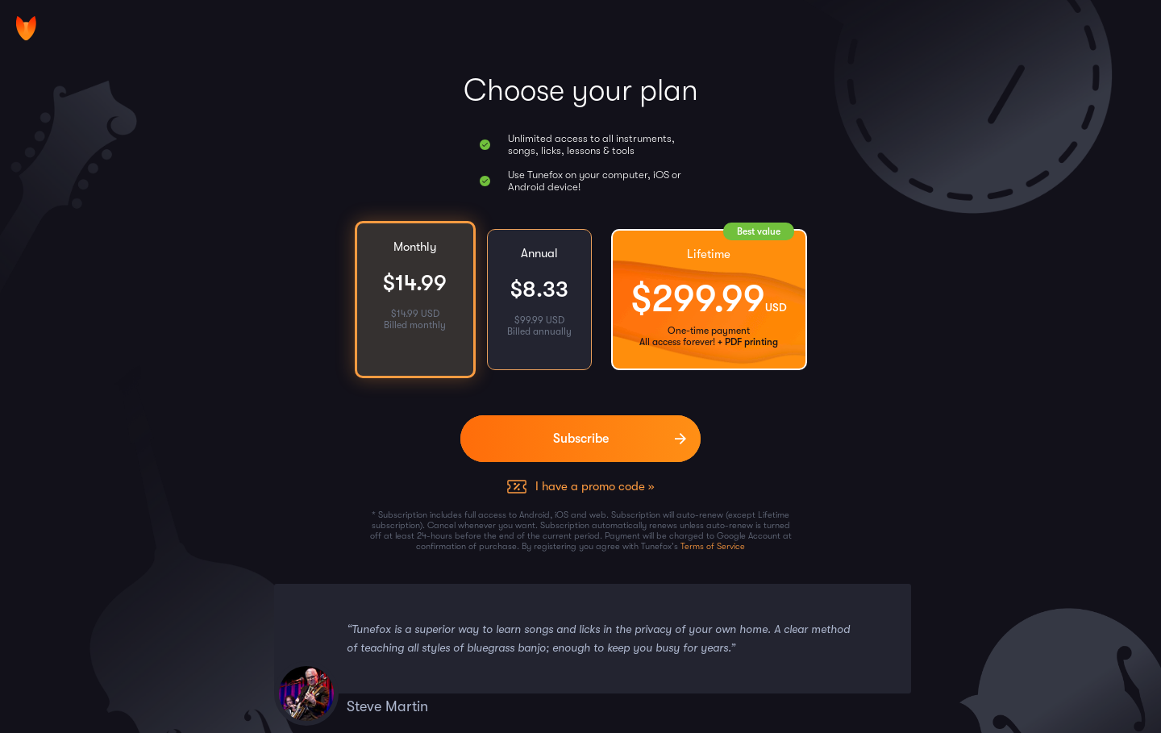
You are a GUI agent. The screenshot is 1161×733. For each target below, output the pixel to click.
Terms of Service (712, 546)
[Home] (26, 28)
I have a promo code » (594, 486)
